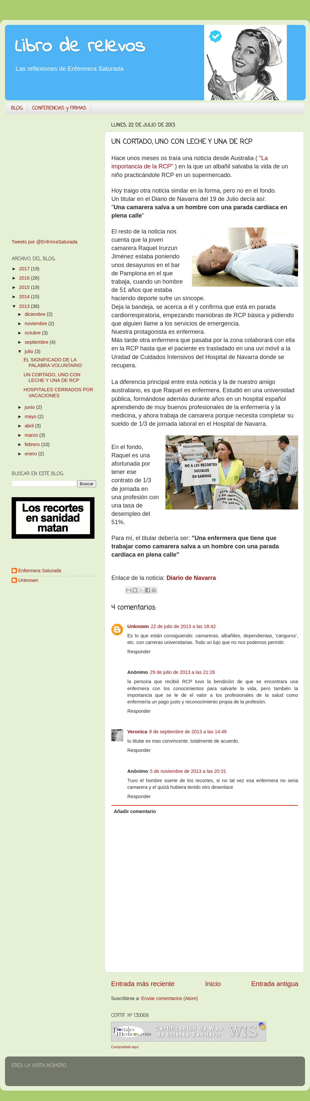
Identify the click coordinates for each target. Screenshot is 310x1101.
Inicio (213, 983)
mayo (31, 416)
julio (30, 351)
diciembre (36, 314)
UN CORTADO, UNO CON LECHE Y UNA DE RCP (52, 377)
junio (30, 407)
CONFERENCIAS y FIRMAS (59, 108)
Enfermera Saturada (39, 570)
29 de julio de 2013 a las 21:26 (182, 672)
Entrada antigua (274, 983)
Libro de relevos (80, 46)
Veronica (137, 731)
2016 (25, 278)
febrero (33, 444)
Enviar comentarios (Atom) (169, 998)
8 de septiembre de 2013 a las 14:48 (188, 731)
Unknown (138, 626)
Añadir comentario (135, 811)
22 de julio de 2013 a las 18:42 (183, 626)
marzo (32, 435)
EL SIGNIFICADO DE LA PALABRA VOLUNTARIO (53, 362)
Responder (139, 651)
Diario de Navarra (191, 578)
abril (30, 425)
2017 (25, 268)
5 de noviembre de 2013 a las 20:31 (188, 771)
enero (31, 453)
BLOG (17, 108)
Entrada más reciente (143, 983)
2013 (25, 306)
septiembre (37, 342)
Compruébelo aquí (124, 1047)
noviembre (36, 323)
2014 (25, 296)
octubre (33, 332)
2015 (25, 287)
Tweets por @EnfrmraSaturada (45, 241)
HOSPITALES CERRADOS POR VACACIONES (58, 392)
